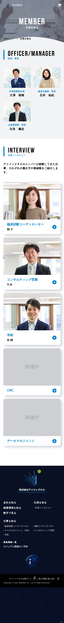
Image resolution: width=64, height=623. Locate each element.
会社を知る (9, 538)
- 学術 (6, 570)
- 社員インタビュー (43, 543)
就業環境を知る (12, 543)
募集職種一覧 (10, 578)
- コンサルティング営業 (43, 566)
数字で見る (9, 548)
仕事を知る (9, 556)
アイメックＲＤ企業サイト (20, 614)
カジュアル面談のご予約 (15, 582)
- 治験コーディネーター (43, 561)
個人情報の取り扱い (47, 614)
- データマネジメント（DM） (16, 566)
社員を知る (40, 538)
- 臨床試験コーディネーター (16, 561)
